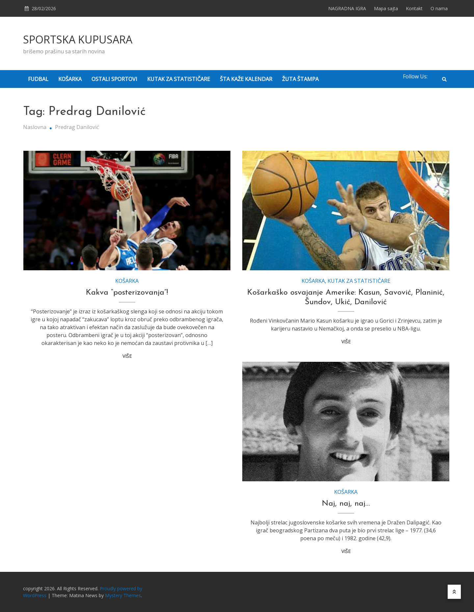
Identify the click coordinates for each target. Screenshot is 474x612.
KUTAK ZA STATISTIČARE (178, 79)
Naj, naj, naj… (346, 504)
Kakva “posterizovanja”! (127, 293)
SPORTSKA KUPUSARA (77, 39)
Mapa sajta (386, 8)
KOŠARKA (70, 79)
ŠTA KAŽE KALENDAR (246, 79)
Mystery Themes (123, 595)
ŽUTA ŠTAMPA (300, 79)
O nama (439, 8)
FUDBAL (38, 79)
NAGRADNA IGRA (347, 8)
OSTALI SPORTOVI (114, 79)
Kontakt (414, 8)
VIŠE (127, 356)
